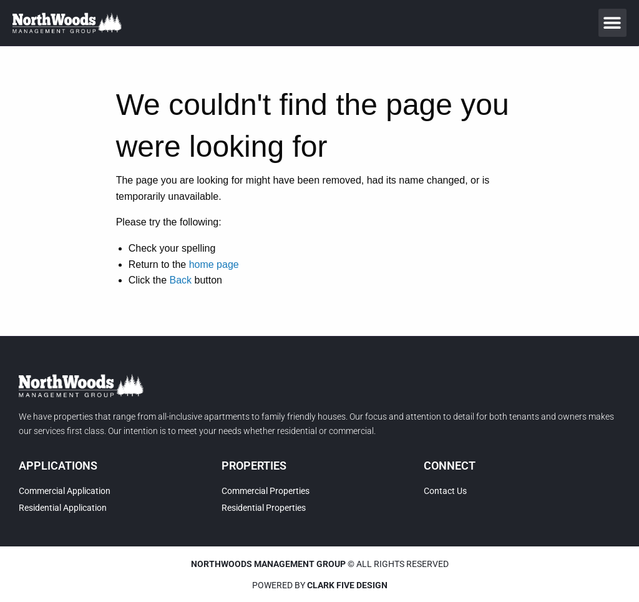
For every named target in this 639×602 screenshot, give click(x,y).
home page (214, 264)
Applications (58, 465)
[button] (612, 23)
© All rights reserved (320, 564)
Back (180, 280)
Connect (450, 465)
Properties (254, 465)
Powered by (320, 585)
